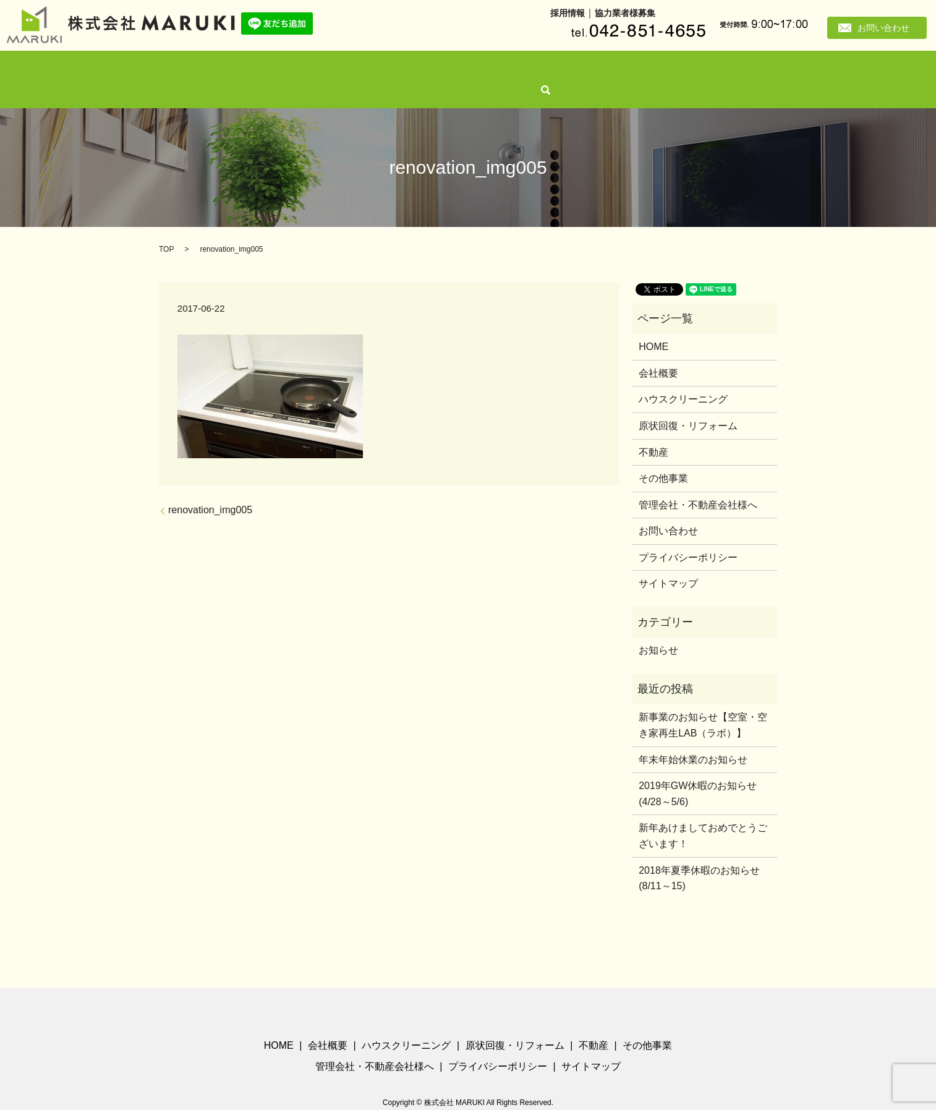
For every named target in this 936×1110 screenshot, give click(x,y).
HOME (226, 69)
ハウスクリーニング (338, 69)
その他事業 (547, 69)
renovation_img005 (210, 489)
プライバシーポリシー (688, 537)
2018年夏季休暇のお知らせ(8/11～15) (699, 857)
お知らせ (658, 630)
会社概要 (270, 69)
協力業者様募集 (625, 13)
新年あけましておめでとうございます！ (703, 815)
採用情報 (567, 13)
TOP (166, 228)
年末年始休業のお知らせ (693, 738)
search (705, 69)
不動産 (499, 69)
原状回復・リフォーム (431, 69)
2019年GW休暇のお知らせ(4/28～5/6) (698, 773)
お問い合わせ (883, 28)
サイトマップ (668, 563)
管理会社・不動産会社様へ (632, 69)
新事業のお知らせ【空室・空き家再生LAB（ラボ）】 (703, 704)
